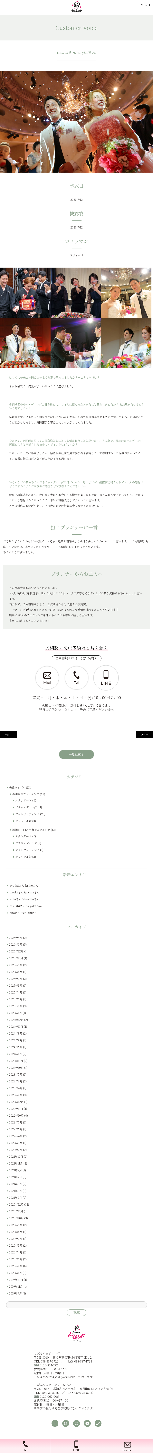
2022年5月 (15, 1129)
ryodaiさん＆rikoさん (24, 885)
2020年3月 (15, 1259)
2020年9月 (15, 1225)
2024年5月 (15, 1047)
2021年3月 (15, 1191)
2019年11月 (16, 1286)
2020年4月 (15, 1252)
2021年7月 (15, 1177)
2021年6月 (15, 1184)
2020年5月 (15, 1245)
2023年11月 (16, 1061)
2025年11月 (16, 958)
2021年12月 (16, 1156)
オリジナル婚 (23, 821)
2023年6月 (15, 1081)
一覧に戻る (76, 754)
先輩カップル (17, 787)
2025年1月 (15, 1013)
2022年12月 (16, 1102)
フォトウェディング (27, 814)
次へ (144, 734)
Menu (143, 5)
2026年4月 (15, 938)
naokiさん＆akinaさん (24, 892)
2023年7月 (15, 1074)
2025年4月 (15, 992)
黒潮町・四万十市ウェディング (31, 830)
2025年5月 (15, 985)
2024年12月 (16, 1020)
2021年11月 (16, 1163)
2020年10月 (16, 1218)
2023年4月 (15, 1088)
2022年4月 (15, 1136)
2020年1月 (15, 1273)
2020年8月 (15, 1232)
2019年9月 (15, 1293)
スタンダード (23, 800)
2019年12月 (16, 1280)
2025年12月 (16, 951)
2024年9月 (15, 1033)
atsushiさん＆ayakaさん (26, 906)
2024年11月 (16, 1026)
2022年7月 (15, 1122)
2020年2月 (15, 1266)
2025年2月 (15, 1006)
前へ (8, 734)
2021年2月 (15, 1197)
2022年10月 (16, 1115)
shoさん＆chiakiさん (23, 913)
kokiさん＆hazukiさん (25, 899)
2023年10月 (16, 1068)
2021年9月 (15, 1170)
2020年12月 (16, 1204)
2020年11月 (16, 1211)
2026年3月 (15, 944)
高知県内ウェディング (25, 794)
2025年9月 (15, 965)
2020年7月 (15, 1239)
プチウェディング (26, 807)
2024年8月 (15, 1040)
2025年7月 (15, 979)
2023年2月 (15, 1095)
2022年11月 (16, 1109)
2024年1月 (15, 1054)
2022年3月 (15, 1143)
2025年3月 (15, 999)
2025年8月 (15, 972)
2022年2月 (15, 1150)
